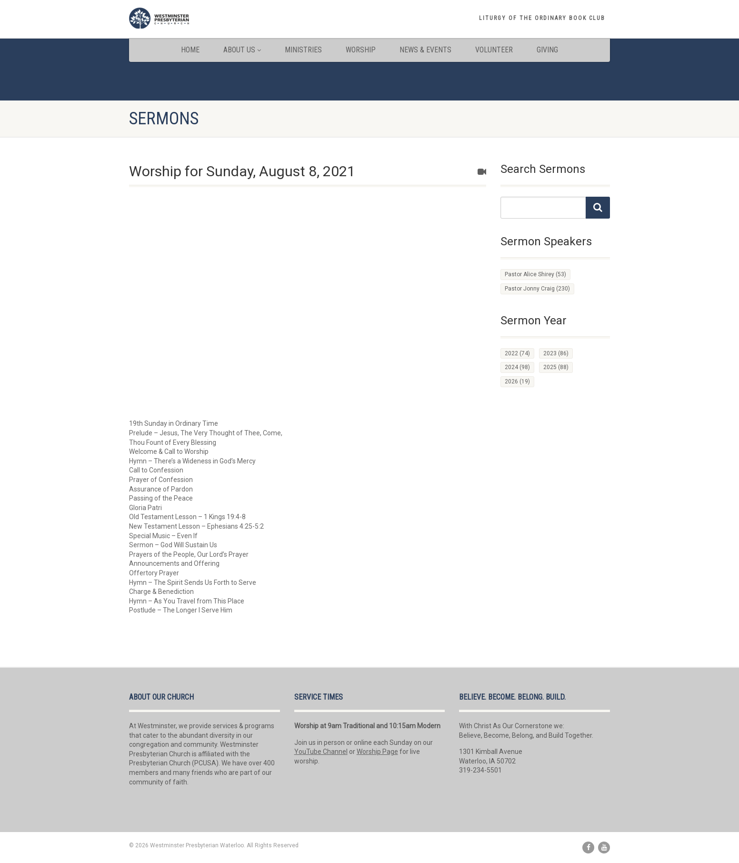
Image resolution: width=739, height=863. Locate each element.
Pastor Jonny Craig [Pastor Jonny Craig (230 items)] (537, 288)
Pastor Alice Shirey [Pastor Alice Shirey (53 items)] (535, 274)
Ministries (303, 49)
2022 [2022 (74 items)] (517, 353)
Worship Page (377, 751)
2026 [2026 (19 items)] (517, 381)
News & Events (425, 49)
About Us (242, 49)
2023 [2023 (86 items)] (556, 353)
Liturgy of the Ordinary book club (542, 18)
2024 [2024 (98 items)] (517, 367)
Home (190, 49)
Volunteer (494, 49)
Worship (361, 49)
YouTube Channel (321, 751)
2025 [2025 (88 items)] (556, 367)
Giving (547, 49)
